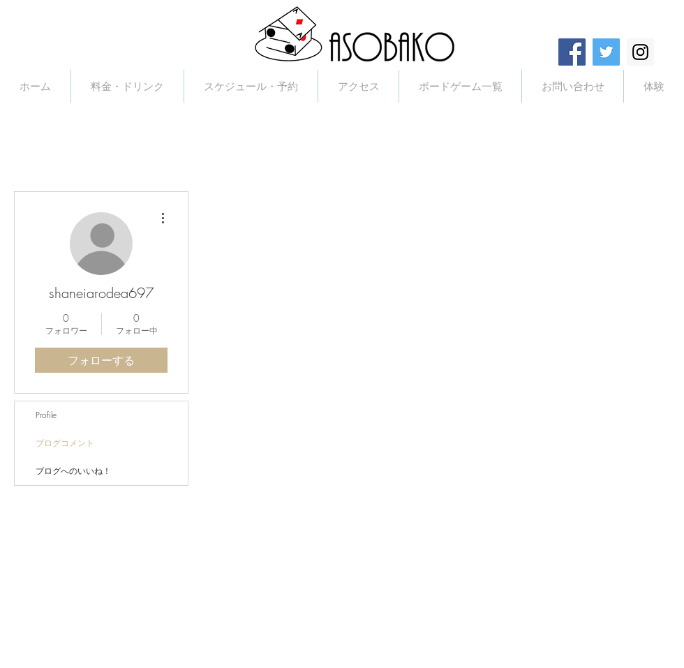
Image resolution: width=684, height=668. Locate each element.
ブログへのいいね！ (73, 471)
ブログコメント (65, 443)
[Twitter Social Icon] (606, 52)
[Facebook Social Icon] (572, 52)
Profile (46, 415)
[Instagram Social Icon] (640, 52)
